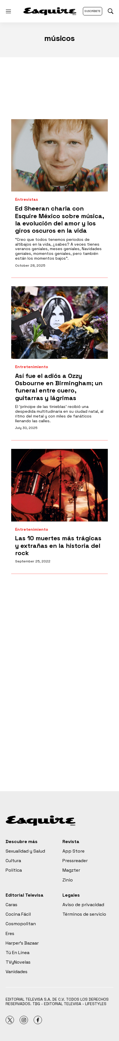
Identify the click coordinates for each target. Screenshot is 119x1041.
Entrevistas (26, 199)
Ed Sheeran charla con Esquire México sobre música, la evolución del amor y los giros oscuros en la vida (59, 219)
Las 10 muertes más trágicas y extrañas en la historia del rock (58, 545)
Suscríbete (93, 11)
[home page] (49, 11)
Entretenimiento (31, 366)
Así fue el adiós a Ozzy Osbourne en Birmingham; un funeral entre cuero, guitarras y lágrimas (58, 387)
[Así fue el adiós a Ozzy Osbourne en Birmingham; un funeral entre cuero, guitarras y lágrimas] (59, 322)
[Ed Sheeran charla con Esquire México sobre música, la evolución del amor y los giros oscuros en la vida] (59, 155)
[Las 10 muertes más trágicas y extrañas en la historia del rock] (59, 485)
